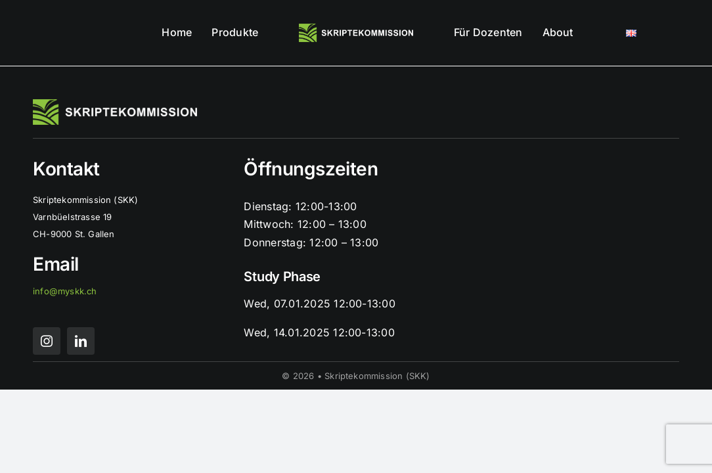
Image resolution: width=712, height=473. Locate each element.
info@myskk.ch (65, 291)
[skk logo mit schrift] (356, 28)
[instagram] (46, 341)
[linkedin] (81, 341)
